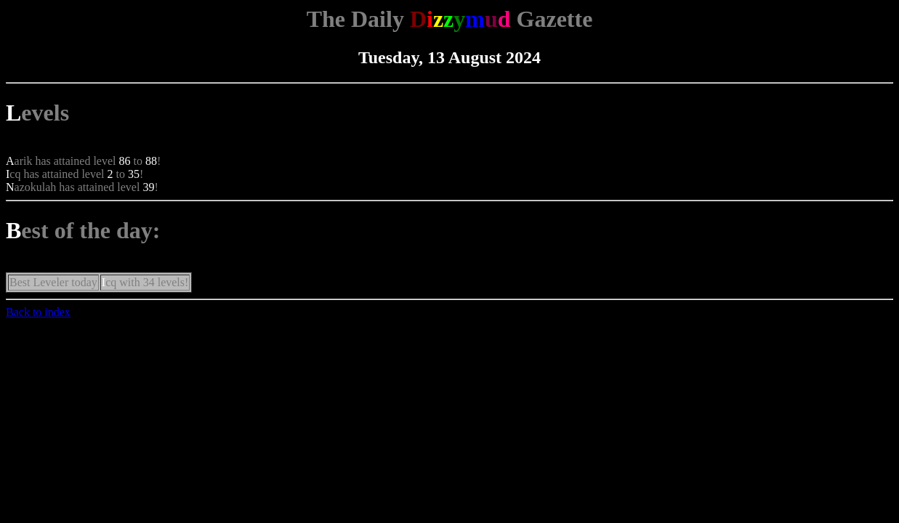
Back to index (38, 312)
